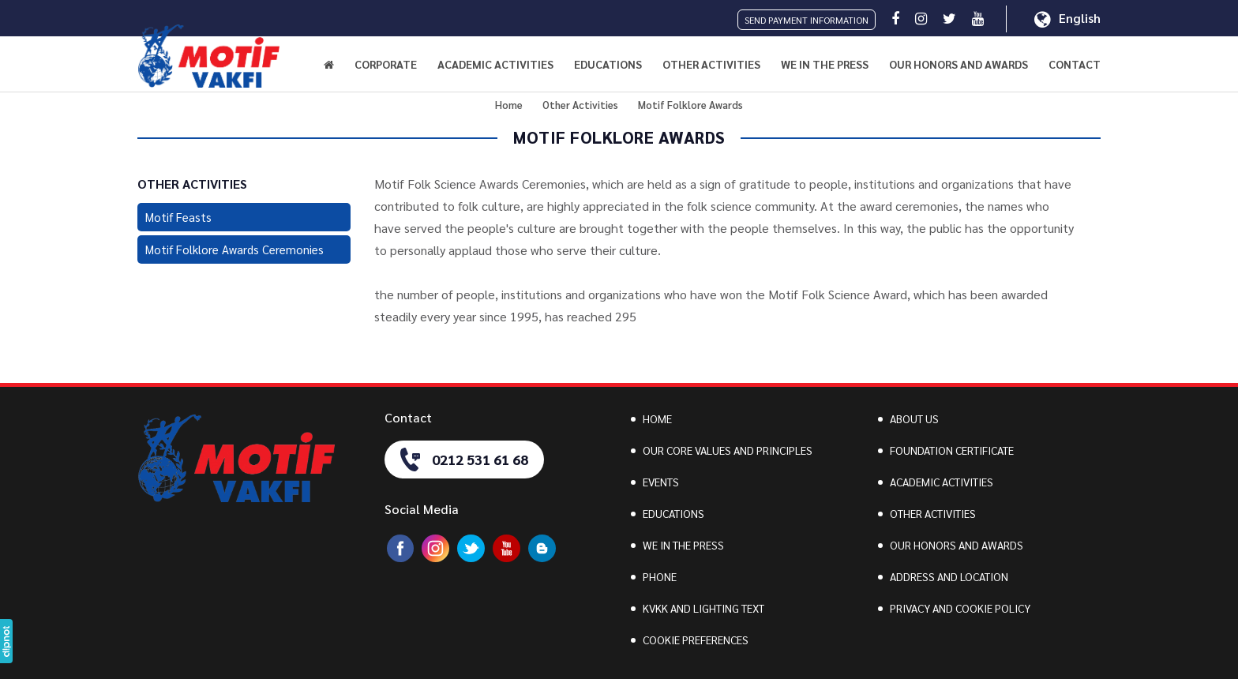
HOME (657, 418)
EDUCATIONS (673, 513)
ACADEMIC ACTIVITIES (941, 482)
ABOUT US (914, 418)
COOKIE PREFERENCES (695, 639)
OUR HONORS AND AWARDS (958, 64)
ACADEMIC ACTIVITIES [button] (495, 64)
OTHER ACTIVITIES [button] (711, 64)
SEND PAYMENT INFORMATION (806, 19)
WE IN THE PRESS (824, 64)
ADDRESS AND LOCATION (949, 576)
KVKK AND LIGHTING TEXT (703, 608)
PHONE (660, 576)
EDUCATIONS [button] (608, 64)
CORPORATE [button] (386, 64)
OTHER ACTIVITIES (933, 513)
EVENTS (661, 482)
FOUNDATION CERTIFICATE (952, 450)
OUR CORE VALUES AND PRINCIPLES (727, 450)
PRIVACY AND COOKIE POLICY (960, 608)
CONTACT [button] (1075, 64)
